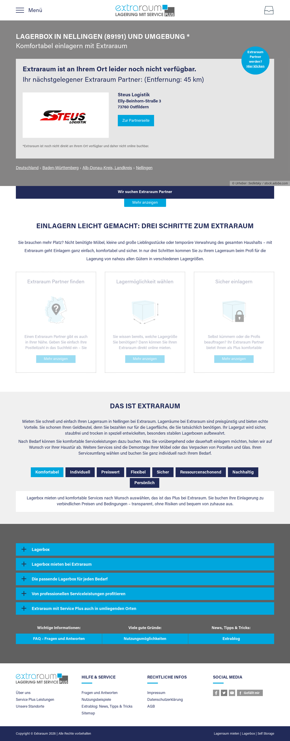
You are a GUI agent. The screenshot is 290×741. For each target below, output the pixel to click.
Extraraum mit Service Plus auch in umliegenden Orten (84, 609)
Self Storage (266, 734)
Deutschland (27, 168)
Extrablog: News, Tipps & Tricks (107, 707)
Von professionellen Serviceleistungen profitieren (79, 594)
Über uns (23, 693)
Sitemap (88, 713)
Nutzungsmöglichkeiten (145, 639)
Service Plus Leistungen (35, 700)
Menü (35, 10)
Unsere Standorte (30, 707)
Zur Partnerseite (136, 121)
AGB (151, 707)
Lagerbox (41, 550)
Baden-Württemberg (60, 168)
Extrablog (231, 639)
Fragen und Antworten (100, 693)
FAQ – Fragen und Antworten (59, 639)
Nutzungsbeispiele (96, 700)
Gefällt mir (252, 693)
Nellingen (144, 168)
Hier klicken (255, 66)
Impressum (156, 693)
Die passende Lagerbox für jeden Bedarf (70, 579)
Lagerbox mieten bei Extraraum (62, 565)
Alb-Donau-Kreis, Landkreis (107, 168)
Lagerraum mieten (226, 734)
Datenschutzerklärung (165, 700)
